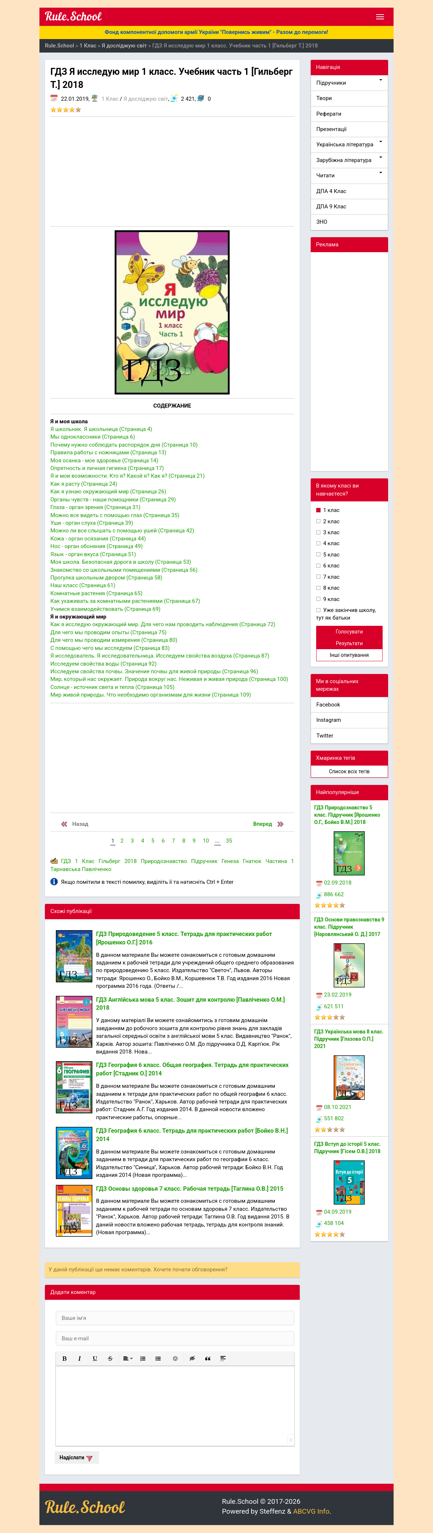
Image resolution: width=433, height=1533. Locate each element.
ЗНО (322, 222)
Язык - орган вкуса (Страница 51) (93, 554)
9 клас (331, 599)
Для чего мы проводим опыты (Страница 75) (108, 632)
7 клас (331, 577)
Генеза (230, 861)
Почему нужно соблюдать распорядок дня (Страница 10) (124, 445)
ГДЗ (66, 861)
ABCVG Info (311, 1511)
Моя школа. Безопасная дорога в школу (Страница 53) (120, 562)
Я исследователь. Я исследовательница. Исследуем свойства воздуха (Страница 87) (159, 655)
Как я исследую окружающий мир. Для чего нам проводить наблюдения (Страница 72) (162, 624)
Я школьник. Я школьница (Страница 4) (101, 429)
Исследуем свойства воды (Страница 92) (103, 663)
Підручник (204, 861)
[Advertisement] (172, 171)
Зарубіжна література (350, 160)
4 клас (331, 543)
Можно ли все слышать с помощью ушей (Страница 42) (122, 530)
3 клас (331, 532)
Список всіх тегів (349, 771)
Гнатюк (252, 861)
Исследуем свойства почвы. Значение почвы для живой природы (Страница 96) (154, 671)
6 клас (331, 565)
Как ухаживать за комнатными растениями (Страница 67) (125, 601)
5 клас (331, 554)
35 (229, 840)
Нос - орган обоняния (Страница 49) (96, 546)
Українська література (350, 144)
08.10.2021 (334, 1107)
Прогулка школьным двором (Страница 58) (106, 577)
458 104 (330, 1223)
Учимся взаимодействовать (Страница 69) (105, 609)
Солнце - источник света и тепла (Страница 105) (112, 687)
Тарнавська (65, 869)
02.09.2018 (334, 882)
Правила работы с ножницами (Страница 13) (108, 452)
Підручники (350, 82)
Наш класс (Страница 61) (82, 585)
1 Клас (109, 99)
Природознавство (164, 861)
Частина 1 (279, 861)
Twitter (325, 735)
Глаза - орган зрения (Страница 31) (95, 507)
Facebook (328, 704)
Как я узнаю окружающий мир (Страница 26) (108, 491)
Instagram (329, 720)
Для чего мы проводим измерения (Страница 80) (113, 640)
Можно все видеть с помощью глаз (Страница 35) (114, 515)
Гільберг (109, 861)
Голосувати (349, 632)
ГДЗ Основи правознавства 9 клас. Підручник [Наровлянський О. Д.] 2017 (349, 927)
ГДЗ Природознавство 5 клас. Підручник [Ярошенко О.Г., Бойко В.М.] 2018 (347, 815)
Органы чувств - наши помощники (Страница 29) (113, 499)
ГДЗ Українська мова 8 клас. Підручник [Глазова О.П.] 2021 (349, 1039)
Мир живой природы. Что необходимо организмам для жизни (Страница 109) (150, 695)
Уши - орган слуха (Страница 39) (91, 523)
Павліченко (96, 869)
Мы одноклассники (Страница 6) (92, 437)
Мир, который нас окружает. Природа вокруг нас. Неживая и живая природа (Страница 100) (169, 679)
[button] (64, 1359)
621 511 (330, 1006)
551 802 (330, 1118)
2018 (130, 861)
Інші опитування (349, 655)
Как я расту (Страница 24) (83, 484)
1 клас (331, 510)
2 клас (331, 521)
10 (206, 840)
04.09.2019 (334, 1212)
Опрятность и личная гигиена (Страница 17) (107, 468)
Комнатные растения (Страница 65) (96, 593)
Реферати (329, 114)
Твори (324, 98)
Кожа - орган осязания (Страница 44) (98, 538)
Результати (349, 643)
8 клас (331, 588)
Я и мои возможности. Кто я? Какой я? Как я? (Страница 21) (127, 476)
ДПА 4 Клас (331, 191)
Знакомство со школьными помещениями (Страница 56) (124, 570)
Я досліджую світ (145, 99)
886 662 (330, 894)
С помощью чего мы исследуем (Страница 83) (110, 648)
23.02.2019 (334, 994)
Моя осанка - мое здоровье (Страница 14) (104, 460)
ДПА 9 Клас (331, 206)
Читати (350, 175)
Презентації (332, 129)
